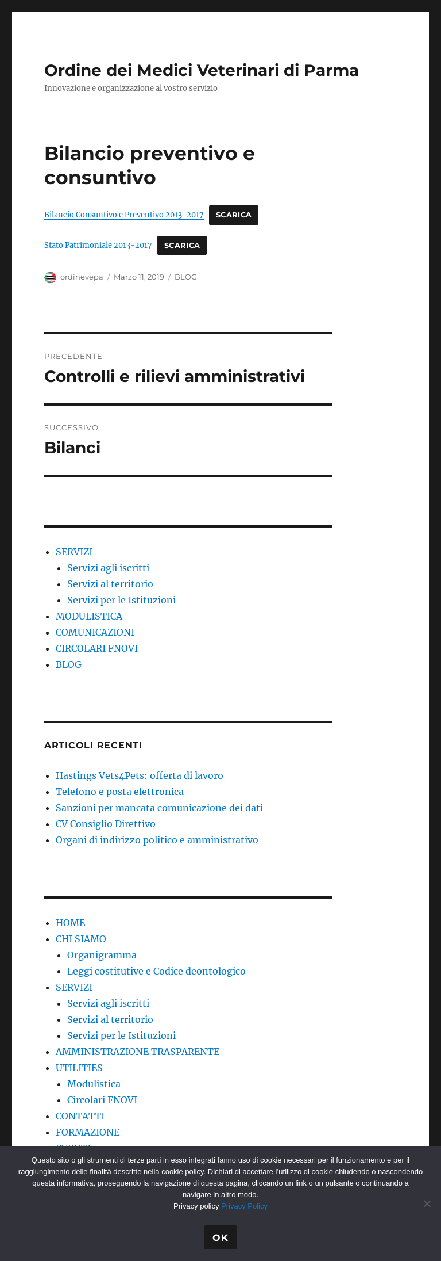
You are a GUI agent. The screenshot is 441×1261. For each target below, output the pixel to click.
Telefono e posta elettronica (120, 791)
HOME (70, 922)
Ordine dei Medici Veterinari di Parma (201, 70)
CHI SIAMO (81, 939)
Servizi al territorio (110, 584)
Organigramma (102, 955)
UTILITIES (79, 1067)
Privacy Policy (244, 1206)
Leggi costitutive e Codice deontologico (156, 971)
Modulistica (94, 1084)
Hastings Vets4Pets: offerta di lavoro (139, 775)
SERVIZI (74, 551)
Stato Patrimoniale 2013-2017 (98, 245)
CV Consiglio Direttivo (106, 824)
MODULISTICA (89, 616)
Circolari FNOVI (102, 1100)
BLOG (186, 276)
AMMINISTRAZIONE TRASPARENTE (137, 1051)
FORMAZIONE (87, 1132)
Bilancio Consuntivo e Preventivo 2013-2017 (124, 214)
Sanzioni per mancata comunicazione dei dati (159, 807)
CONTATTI (80, 1116)
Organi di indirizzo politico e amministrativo (157, 840)
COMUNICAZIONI (95, 632)
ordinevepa (81, 276)
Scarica (234, 215)
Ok (220, 1237)
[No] (426, 1203)
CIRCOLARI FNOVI (97, 648)
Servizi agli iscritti (108, 568)
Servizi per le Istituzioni (121, 600)
